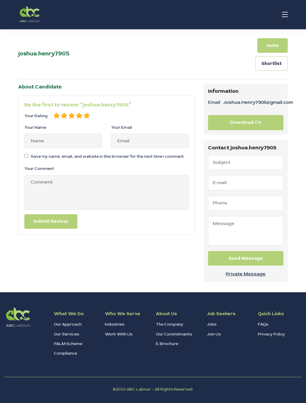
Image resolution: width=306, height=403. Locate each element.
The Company (169, 324)
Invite (273, 45)
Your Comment (39, 168)
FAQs (263, 324)
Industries (114, 324)
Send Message (246, 258)
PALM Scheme (68, 343)
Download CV (245, 122)
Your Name (35, 127)
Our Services (66, 334)
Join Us (214, 334)
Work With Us (118, 334)
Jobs (211, 324)
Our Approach (68, 324)
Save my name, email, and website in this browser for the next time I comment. (108, 156)
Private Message (245, 274)
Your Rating (36, 115)
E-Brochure (167, 343)
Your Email (121, 127)
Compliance (65, 353)
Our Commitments (174, 334)
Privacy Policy (271, 334)
